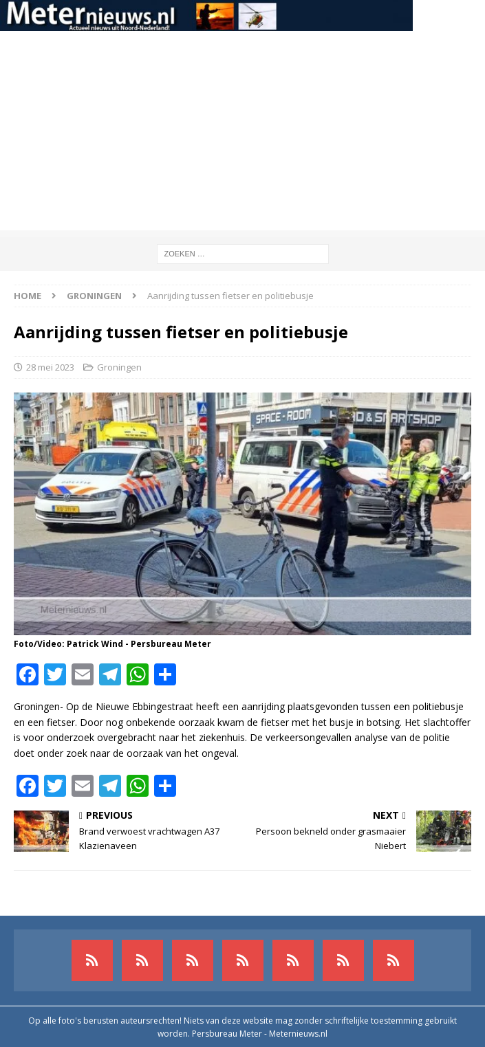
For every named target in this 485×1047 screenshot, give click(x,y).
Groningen (119, 367)
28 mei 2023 (50, 367)
